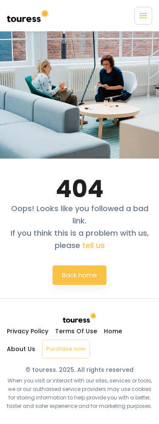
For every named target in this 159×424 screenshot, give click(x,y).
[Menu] (143, 16)
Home (113, 331)
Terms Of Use (76, 331)
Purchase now (66, 349)
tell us (93, 245)
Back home (79, 275)
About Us (21, 349)
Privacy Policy (27, 331)
